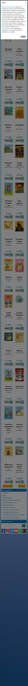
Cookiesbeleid (5, 28)
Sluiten (23, 36)
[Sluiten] (25, 3)
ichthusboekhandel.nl (9, 7)
